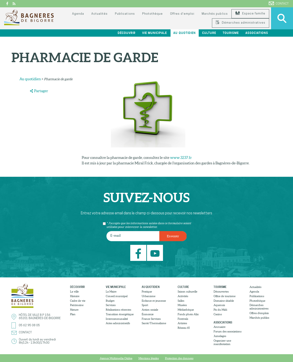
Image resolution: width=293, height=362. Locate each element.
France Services (151, 318)
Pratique (147, 291)
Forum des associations (227, 331)
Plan (73, 314)
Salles (181, 300)
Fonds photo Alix (188, 314)
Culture (209, 33)
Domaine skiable (224, 300)
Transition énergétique (120, 314)
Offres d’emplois (259, 313)
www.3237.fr (181, 157)
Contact (279, 3)
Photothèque (152, 13)
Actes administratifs (118, 323)
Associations (256, 33)
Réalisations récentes (118, 309)
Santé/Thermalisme (154, 323)
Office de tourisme (225, 296)
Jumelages (220, 335)
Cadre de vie (77, 300)
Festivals (183, 318)
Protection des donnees (179, 358)
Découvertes (221, 291)
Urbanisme (148, 296)
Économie (148, 314)
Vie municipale (154, 33)
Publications (125, 13)
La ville (74, 291)
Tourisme (231, 33)
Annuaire (219, 326)
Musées (182, 305)
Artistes (182, 323)
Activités (183, 296)
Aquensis (219, 305)
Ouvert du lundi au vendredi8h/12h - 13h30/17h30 (37, 341)
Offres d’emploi (182, 13)
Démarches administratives (240, 22)
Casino (218, 314)
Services (111, 305)
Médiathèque (186, 309)
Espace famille (250, 13)
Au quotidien (184, 33)
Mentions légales (148, 358)
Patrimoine (77, 305)
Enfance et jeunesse (154, 300)
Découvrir (127, 33)
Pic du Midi (220, 309)
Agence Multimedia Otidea (116, 358)
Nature (74, 309)
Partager (41, 91)
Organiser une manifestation (222, 342)
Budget (110, 300)
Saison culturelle (187, 291)
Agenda (78, 13)
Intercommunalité (117, 318)
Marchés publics (215, 13)
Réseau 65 (184, 327)
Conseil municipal (117, 296)
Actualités (99, 13)
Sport (145, 305)
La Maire (111, 291)
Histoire (74, 296)
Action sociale (150, 309)
